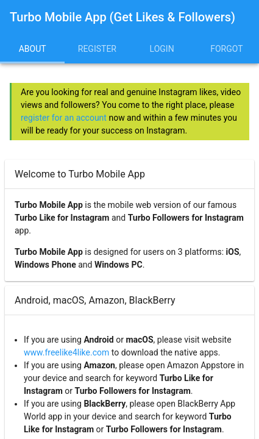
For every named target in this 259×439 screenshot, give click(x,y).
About (32, 49)
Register (97, 49)
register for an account (64, 118)
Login (162, 49)
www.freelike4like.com (66, 352)
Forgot (226, 49)
